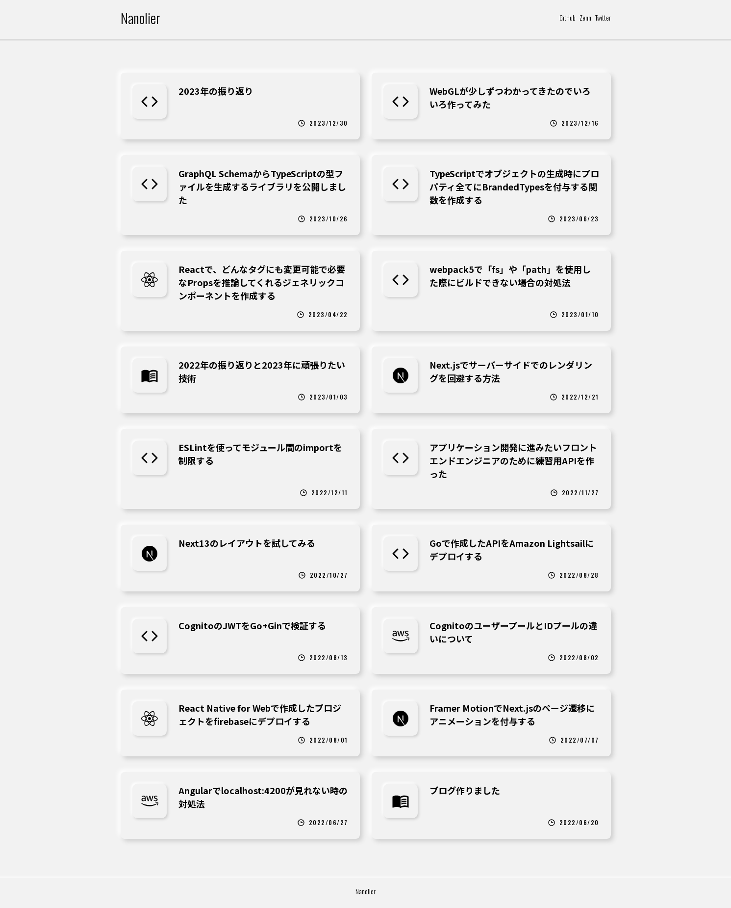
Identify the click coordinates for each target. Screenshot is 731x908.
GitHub (567, 18)
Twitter (603, 18)
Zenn (585, 18)
